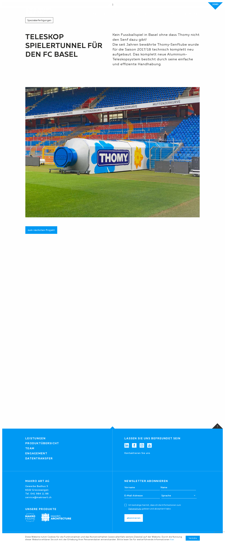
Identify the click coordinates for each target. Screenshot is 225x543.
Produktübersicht (42, 443)
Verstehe (193, 538)
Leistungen (35, 438)
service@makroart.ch (38, 497)
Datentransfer (39, 458)
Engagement (36, 453)
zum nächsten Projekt (41, 230)
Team (29, 448)
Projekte (143, 14)
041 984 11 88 (131, 6)
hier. (172, 539)
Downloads (99, 6)
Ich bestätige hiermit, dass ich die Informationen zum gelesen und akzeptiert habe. (154, 507)
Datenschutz (134, 508)
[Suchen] (189, 6)
